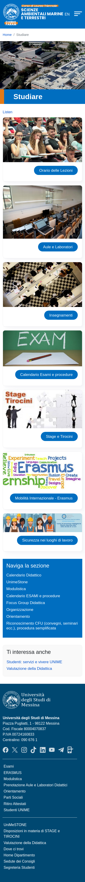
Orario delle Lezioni (56, 170)
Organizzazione (19, 609)
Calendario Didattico (23, 575)
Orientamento (18, 616)
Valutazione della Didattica (29, 668)
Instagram (24, 749)
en (67, 14)
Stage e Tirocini (59, 436)
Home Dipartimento (19, 855)
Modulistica (16, 588)
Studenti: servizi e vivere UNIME (34, 662)
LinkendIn (43, 749)
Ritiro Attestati (15, 804)
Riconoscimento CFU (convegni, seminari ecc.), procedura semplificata (42, 625)
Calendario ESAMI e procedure (33, 596)
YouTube (52, 749)
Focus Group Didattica (25, 602)
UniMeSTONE (15, 825)
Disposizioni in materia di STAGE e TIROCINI (32, 833)
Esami (9, 766)
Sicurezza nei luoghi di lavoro (47, 540)
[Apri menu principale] (76, 13)
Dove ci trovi (14, 849)
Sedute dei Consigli (19, 861)
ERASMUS (13, 773)
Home (7, 35)
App (70, 749)
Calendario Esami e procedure (46, 374)
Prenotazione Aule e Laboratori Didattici (35, 785)
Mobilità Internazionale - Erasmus (44, 498)
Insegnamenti (61, 315)
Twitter (15, 749)
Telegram (61, 749)
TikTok (33, 749)
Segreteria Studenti (19, 867)
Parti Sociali (13, 797)
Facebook (5, 749)
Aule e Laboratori (58, 247)
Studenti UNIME (17, 810)
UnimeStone (17, 582)
